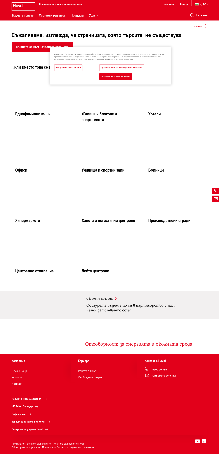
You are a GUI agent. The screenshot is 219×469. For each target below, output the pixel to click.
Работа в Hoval (87, 385)
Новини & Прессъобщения (30, 414)
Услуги (93, 15)
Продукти (77, 15)
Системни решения (52, 15)
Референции (22, 429)
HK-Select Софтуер (26, 421)
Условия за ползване (39, 458)
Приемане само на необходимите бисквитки (121, 67)
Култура (17, 392)
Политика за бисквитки (55, 462)
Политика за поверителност (68, 458)
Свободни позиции (90, 392)
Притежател (18, 458)
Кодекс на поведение (82, 462)
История (17, 398)
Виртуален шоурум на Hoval (31, 444)
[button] (42, 47)
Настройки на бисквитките (68, 67)
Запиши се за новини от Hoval (32, 436)
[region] (110, 66)
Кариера (184, 4)
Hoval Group (19, 385)
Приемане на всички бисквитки (115, 76)
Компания (169, 4)
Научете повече (22, 15)
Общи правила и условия (26, 462)
